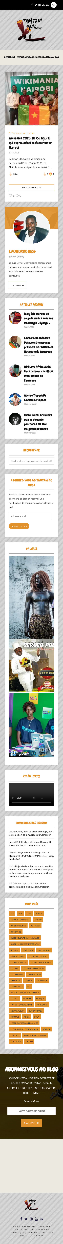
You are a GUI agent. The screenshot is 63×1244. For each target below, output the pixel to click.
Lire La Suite (30, 187)
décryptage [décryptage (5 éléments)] (42, 980)
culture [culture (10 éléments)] (14, 968)
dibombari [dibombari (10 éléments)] (15, 980)
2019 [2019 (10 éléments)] (29, 914)
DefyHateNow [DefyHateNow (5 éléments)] (34, 974)
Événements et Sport (21, 133)
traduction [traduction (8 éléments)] (16, 1041)
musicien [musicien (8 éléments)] (27, 999)
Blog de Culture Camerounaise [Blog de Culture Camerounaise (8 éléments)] (25, 938)
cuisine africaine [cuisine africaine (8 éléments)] (18, 962)
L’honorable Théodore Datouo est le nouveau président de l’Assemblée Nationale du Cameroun (38, 345)
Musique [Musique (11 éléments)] (40, 999)
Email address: (31, 1101)
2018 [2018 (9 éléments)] (20, 914)
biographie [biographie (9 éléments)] (16, 932)
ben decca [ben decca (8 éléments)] (35, 926)
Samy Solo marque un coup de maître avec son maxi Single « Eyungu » (38, 318)
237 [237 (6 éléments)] (12, 914)
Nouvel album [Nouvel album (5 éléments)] (17, 1011)
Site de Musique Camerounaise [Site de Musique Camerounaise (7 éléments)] (24, 1029)
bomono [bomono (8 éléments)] (14, 950)
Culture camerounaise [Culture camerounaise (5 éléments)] (33, 968)
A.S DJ (12, 883)
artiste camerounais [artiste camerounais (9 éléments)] (20, 920)
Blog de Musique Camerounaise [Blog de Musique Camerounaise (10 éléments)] (25, 944)
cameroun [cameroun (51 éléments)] (28, 950)
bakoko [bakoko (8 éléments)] (37, 920)
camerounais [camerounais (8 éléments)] (44, 950)
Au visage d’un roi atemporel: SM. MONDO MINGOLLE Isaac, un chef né (31, 855)
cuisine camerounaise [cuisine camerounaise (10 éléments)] (41, 962)
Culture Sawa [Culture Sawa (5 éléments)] (17, 974)
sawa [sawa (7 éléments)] (36, 1017)
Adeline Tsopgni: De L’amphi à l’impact (35, 398)
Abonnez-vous (19, 526)
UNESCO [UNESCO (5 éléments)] (29, 1041)
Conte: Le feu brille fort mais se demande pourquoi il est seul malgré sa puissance (38, 422)
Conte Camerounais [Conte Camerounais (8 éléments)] (38, 956)
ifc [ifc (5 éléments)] (28, 987)
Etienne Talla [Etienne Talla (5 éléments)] (17, 987)
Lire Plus (16, 285)
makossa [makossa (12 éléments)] (15, 999)
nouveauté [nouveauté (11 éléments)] (42, 1005)
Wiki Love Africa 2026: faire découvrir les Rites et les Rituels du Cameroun (38, 373)
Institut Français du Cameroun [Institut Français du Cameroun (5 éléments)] (25, 993)
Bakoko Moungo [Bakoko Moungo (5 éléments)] (18, 926)
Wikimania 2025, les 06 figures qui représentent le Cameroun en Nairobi (30, 143)
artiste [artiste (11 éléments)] (39, 914)
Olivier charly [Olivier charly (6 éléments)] (35, 1011)
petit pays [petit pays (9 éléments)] (15, 1017)
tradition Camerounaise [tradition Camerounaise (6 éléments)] (35, 1035)
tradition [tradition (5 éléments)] (15, 1035)
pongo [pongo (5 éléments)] (27, 1017)
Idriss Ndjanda (16, 866)
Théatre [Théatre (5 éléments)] (46, 1029)
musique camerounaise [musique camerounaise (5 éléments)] (21, 1005)
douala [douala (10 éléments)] (28, 980)
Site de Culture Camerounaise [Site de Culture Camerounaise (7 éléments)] (24, 1023)
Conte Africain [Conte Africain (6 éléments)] (17, 956)
